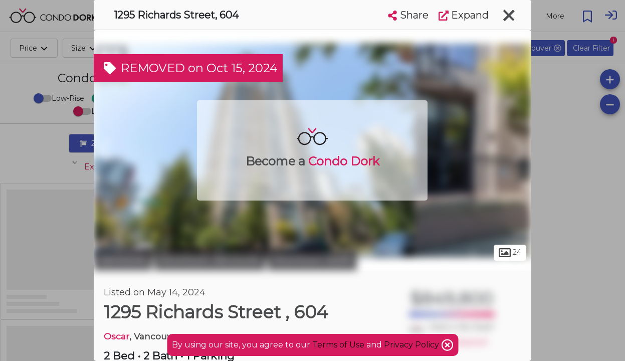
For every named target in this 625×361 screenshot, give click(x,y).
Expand (464, 15)
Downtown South (312, 259)
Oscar (116, 336)
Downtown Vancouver (209, 259)
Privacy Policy (412, 344)
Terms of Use (338, 344)
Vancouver (123, 259)
